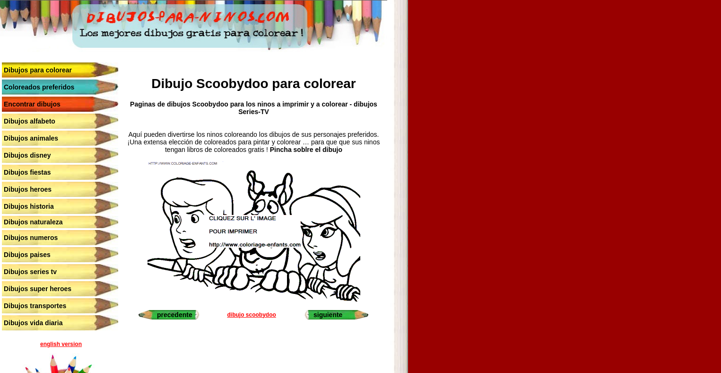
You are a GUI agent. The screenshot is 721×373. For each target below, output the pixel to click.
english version (61, 344)
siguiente (327, 315)
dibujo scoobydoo (251, 314)
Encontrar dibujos (32, 104)
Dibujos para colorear (38, 70)
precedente (174, 315)
